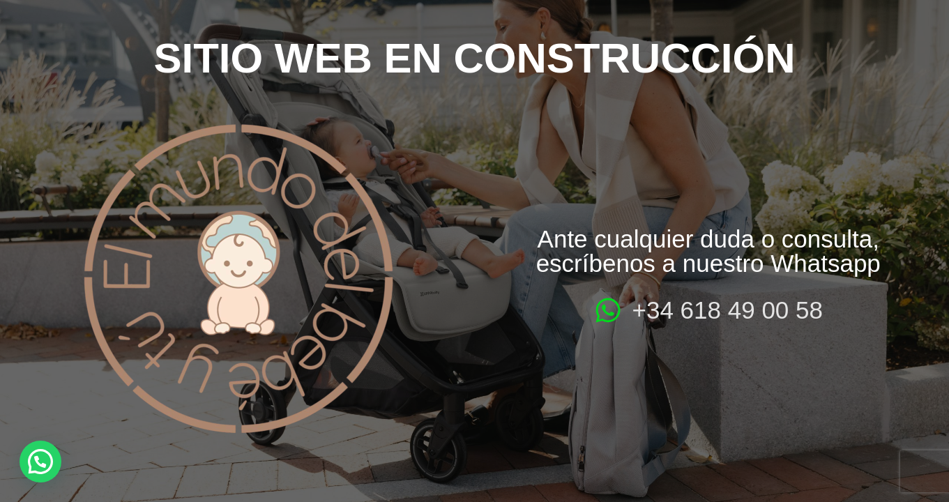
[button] (40, 461)
